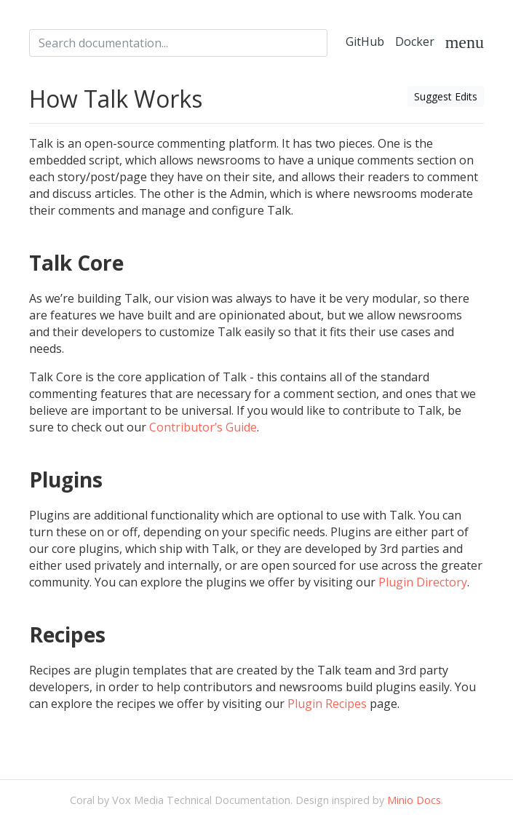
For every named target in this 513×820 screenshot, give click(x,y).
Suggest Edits (445, 96)
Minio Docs (414, 800)
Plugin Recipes (327, 704)
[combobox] (178, 43)
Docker (414, 41)
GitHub (365, 41)
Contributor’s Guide (203, 427)
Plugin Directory (422, 582)
